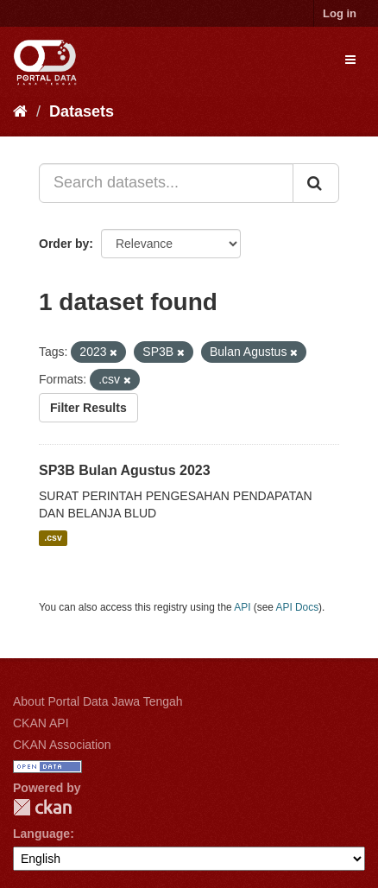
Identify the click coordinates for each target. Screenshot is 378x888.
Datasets (81, 111)
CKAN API (41, 723)
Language (41, 833)
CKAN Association (62, 745)
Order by (64, 244)
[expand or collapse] (350, 59)
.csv (52, 538)
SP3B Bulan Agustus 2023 (125, 470)
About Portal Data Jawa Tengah (98, 701)
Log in (339, 13)
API (242, 607)
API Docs (297, 607)
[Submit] (316, 183)
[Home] (20, 111)
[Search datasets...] (166, 183)
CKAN (42, 807)
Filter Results (88, 408)
